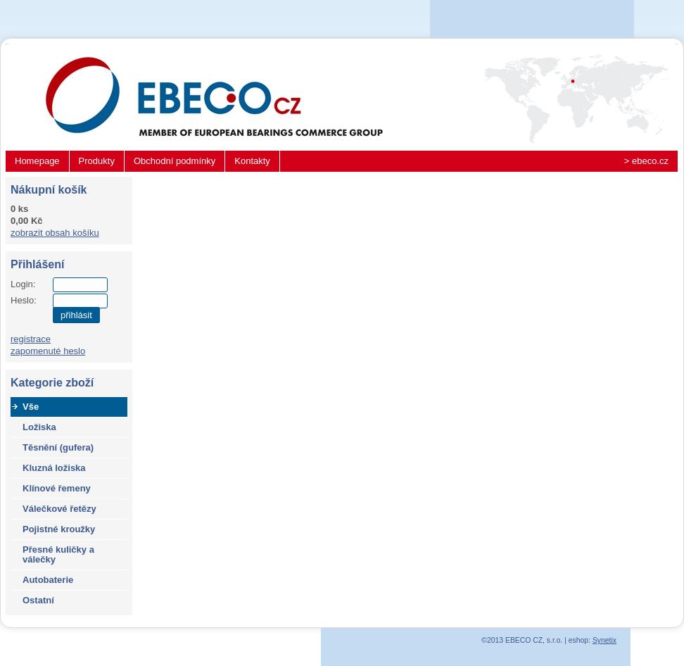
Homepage (37, 161)
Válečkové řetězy (59, 508)
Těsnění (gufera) (58, 447)
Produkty (97, 161)
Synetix (604, 640)
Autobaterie (48, 579)
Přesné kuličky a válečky (58, 554)
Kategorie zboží (52, 383)
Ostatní (38, 600)
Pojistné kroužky (59, 529)
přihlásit (76, 315)
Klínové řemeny (57, 488)
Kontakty (252, 161)
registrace (31, 339)
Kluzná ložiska (54, 468)
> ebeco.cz (646, 161)
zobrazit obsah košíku (55, 232)
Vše (31, 406)
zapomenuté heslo (48, 351)
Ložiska (39, 427)
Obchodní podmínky (174, 161)
